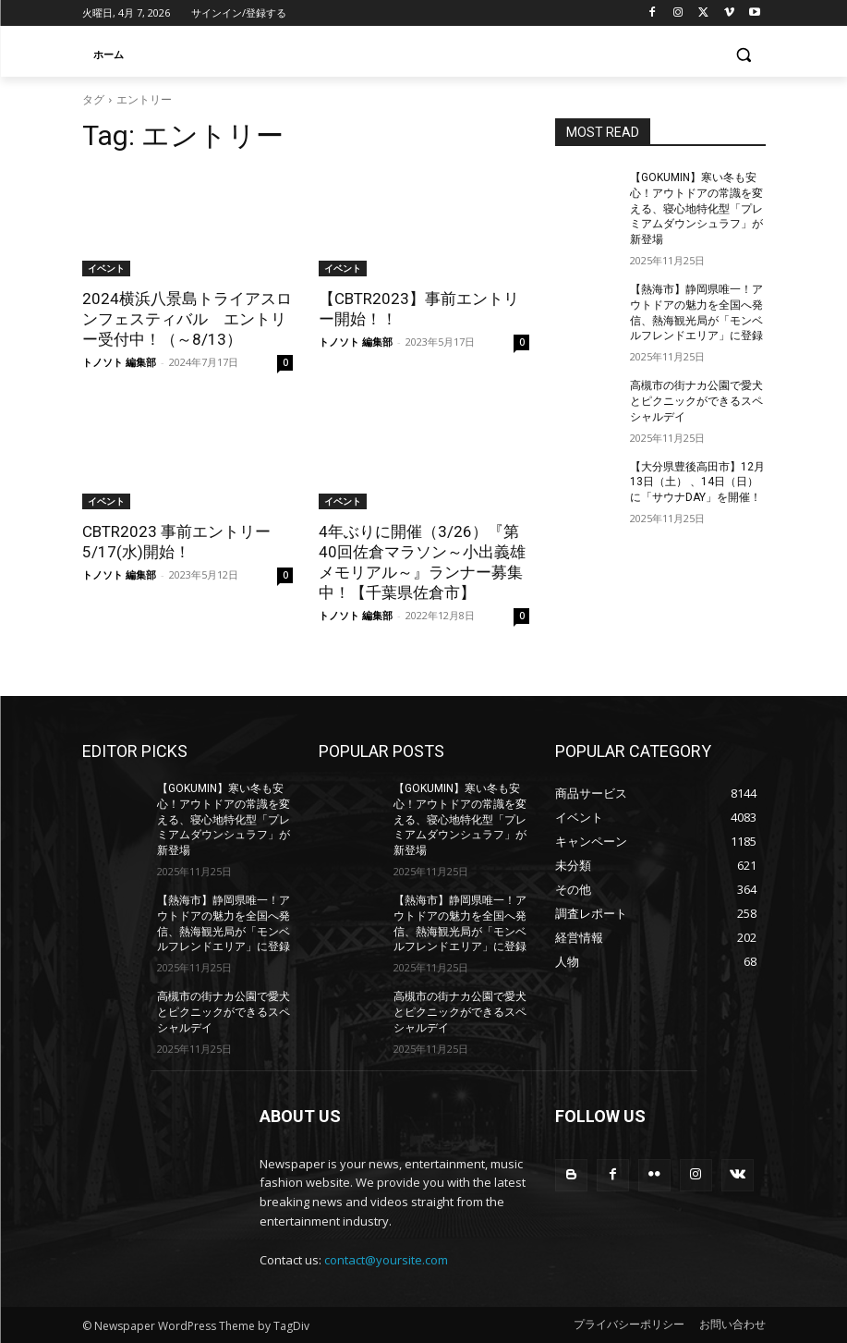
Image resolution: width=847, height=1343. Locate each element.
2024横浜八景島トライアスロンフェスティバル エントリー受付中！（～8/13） (187, 318)
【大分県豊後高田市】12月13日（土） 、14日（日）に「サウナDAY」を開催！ (697, 482)
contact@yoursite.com (386, 1259)
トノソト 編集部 (119, 362)
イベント (106, 268)
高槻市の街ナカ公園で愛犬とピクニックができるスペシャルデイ (696, 401)
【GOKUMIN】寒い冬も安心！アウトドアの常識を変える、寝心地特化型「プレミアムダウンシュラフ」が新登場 (696, 208)
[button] (744, 55)
